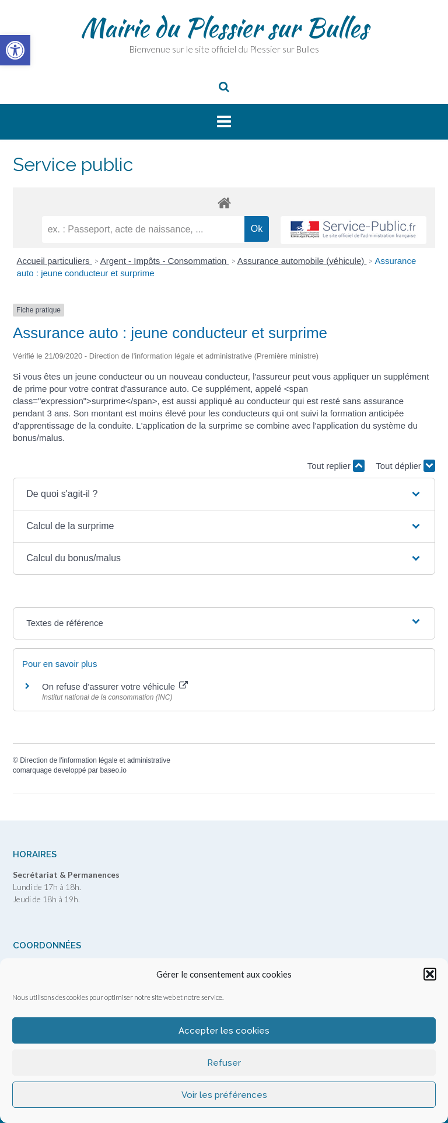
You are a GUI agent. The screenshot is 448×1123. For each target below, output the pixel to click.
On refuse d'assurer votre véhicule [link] (115, 686)
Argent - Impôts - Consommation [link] (164, 261)
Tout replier (336, 466)
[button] (430, 974)
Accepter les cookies (224, 1030)
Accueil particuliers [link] (54, 261)
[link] (15, 50)
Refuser (224, 1063)
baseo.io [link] (113, 770)
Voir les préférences (224, 1095)
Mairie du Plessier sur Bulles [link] (224, 27)
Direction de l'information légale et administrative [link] (95, 760)
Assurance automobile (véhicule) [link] (302, 261)
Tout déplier (405, 466)
